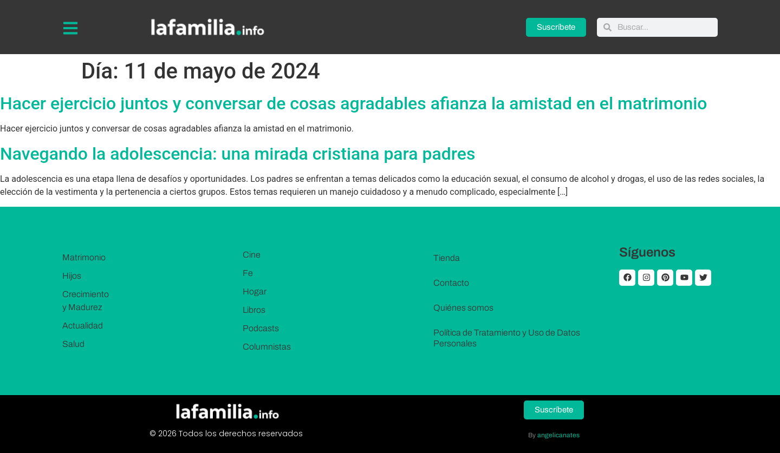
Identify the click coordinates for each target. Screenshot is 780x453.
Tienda (446, 257)
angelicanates (558, 435)
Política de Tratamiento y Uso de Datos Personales (506, 338)
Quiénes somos (463, 307)
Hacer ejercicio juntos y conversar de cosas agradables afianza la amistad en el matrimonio (353, 103)
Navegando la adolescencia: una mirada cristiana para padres (237, 153)
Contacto (451, 282)
